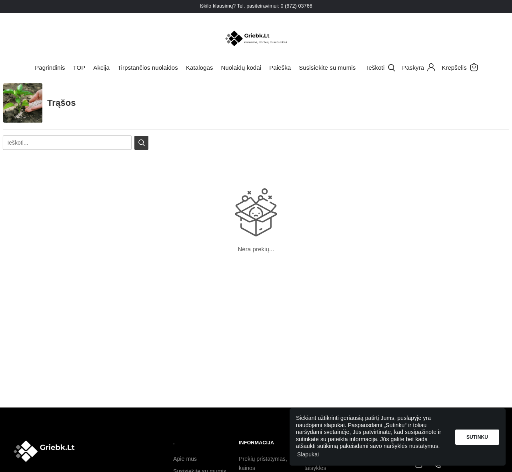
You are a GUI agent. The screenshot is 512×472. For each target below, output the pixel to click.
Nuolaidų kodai (241, 67)
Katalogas (199, 67)
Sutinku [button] (477, 437)
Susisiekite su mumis (327, 67)
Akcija (101, 67)
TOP (79, 67)
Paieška (280, 67)
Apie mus (185, 459)
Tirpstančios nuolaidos (148, 67)
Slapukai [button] (308, 454)
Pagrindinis (50, 67)
